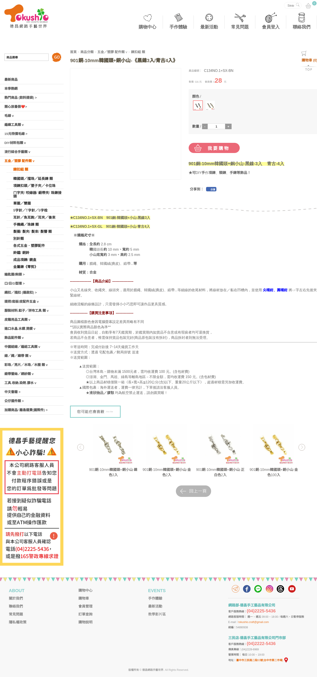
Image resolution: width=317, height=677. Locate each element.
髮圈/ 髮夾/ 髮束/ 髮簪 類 (32, 231)
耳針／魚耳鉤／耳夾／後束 (34, 217)
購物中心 (147, 26)
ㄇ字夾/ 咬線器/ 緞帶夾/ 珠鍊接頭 (37, 194)
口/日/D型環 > (14, 283)
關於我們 (16, 598)
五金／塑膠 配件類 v (19, 161)
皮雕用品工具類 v (17, 319)
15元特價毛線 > (16, 134)
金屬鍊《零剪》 (25, 267)
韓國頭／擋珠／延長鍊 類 (33, 179)
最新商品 (11, 79)
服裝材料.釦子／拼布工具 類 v (26, 310)
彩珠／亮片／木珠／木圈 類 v (26, 365)
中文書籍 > (12, 392)
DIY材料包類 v (15, 143)
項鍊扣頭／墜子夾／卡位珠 (34, 186)
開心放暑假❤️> (15, 106)
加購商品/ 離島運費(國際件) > (26, 410)
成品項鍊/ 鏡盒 (24, 260)
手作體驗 (178, 26)
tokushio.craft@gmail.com (253, 622)
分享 (212, 189)
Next (302, 447)
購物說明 (85, 622)
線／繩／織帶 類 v (17, 356)
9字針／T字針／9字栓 (30, 210)
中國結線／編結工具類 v (22, 347)
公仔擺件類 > (14, 401)
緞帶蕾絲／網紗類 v (19, 374)
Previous (80, 447)
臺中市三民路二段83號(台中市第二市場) (262, 660)
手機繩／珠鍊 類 (26, 224)
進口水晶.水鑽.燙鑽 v (19, 328)
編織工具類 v (14, 125)
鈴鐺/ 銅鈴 (21, 253)
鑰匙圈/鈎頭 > (14, 274)
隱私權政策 (17, 622)
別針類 (18, 239)
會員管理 (85, 606)
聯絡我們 (301, 26)
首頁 (73, 52)
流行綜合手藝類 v (17, 152)
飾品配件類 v (14, 337)
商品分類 (87, 52)
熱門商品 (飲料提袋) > (20, 97)
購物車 (83, 598)
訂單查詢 (85, 614)
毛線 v (9, 115)
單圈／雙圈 (22, 203)
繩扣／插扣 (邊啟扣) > (20, 292)
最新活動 (209, 26)
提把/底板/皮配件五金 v (21, 301)
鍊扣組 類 (20, 169)
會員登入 (271, 26)
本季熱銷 (11, 88)
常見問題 (240, 26)
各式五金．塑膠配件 (29, 246)
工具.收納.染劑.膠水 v (20, 383)
